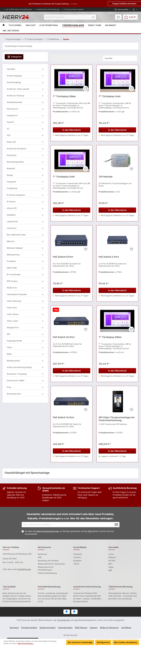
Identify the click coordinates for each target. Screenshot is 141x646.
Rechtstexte (44, 547)
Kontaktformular (24, 569)
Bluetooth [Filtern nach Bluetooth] (25, 168)
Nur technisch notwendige (80, 642)
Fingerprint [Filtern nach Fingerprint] (25, 182)
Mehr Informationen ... (26, 643)
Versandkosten (63, 620)
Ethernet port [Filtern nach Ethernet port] (25, 109)
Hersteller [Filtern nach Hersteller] (25, 69)
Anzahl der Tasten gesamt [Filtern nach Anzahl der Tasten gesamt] (25, 89)
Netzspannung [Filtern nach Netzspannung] (25, 254)
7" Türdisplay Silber (64, 96)
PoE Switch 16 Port (63, 417)
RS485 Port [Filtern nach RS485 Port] (25, 288)
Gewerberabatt (65, 628)
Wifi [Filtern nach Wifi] (25, 334)
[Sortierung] (120, 58)
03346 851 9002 (10, 559)
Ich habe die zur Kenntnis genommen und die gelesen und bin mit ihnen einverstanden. (69, 532)
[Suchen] (93, 17)
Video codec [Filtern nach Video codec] (25, 321)
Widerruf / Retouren (109, 628)
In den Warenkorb (71, 130)
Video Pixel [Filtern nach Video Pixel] (25, 307)
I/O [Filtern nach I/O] (25, 129)
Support (93, 628)
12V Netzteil (105, 176)
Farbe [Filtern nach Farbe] (25, 347)
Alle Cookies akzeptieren (125, 642)
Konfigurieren (103, 642)
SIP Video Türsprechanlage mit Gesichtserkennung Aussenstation (116, 419)
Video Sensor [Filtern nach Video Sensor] (25, 314)
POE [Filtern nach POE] (25, 135)
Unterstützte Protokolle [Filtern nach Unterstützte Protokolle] (25, 294)
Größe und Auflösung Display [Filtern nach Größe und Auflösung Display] (25, 367)
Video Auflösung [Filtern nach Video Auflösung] (25, 301)
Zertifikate (126, 628)
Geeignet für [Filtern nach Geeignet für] (25, 115)
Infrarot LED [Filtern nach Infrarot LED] (25, 208)
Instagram (77, 560)
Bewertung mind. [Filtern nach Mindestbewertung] (25, 394)
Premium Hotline (29, 628)
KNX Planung (81, 628)
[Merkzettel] (118, 17)
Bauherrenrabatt (47, 628)
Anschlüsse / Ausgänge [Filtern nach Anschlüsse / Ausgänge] (25, 374)
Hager (111, 567)
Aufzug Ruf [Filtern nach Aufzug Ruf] (25, 155)
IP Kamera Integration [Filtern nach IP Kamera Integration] (25, 195)
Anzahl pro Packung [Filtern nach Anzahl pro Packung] (25, 95)
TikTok (76, 564)
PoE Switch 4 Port (109, 256)
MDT (110, 564)
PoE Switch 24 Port (63, 337)
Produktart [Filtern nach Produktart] (25, 261)
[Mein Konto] (135, 9)
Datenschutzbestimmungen (47, 531)
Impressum (42, 554)
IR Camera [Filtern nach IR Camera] (25, 201)
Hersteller (113, 547)
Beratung (14, 628)
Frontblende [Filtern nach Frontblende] (25, 188)
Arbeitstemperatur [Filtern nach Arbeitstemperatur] (25, 102)
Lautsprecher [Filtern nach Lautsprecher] (25, 221)
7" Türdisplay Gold (109, 96)
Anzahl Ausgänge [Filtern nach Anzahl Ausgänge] (25, 76)
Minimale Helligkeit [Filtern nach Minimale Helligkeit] (25, 248)
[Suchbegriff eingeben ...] (67, 17)
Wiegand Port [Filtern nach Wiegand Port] (25, 327)
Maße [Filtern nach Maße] (25, 354)
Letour (111, 554)
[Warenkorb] (130, 17)
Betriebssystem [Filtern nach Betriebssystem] (25, 361)
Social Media (79, 547)
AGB (90, 531)
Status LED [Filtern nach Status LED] (25, 142)
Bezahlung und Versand (48, 560)
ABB (110, 570)
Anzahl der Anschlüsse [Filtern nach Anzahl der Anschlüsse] (25, 148)
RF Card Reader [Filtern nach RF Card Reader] (25, 274)
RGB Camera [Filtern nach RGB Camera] (25, 281)
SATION (111, 560)
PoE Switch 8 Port (63, 256)
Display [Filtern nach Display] (25, 175)
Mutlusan (112, 557)
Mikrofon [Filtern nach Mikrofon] (25, 241)
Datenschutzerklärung (47, 573)
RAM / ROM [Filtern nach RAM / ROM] (25, 268)
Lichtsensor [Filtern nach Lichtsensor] (25, 228)
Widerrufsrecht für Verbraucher (51, 564)
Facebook (77, 554)
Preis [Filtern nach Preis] (25, 387)
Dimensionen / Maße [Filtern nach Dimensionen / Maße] (25, 380)
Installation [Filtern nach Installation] (25, 215)
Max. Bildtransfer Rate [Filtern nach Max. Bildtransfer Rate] (25, 235)
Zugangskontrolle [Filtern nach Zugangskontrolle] (25, 341)
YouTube (77, 557)
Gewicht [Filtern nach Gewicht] (25, 122)
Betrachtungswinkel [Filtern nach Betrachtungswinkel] (25, 162)
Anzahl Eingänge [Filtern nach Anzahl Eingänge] (25, 82)
